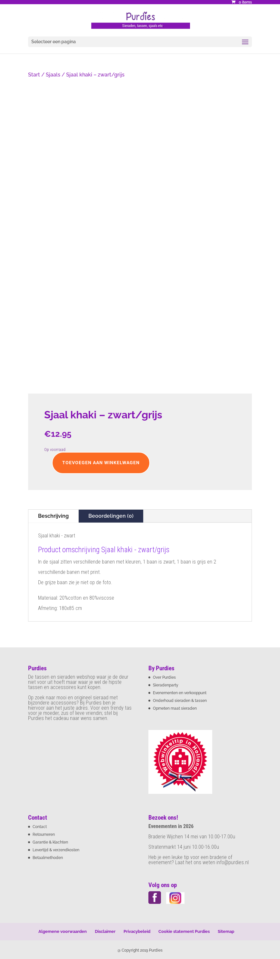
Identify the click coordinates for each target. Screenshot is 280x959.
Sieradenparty (165, 685)
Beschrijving (53, 516)
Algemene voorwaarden (62, 931)
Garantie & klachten (50, 842)
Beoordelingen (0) (111, 516)
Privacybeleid (137, 931)
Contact (40, 826)
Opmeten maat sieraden (175, 708)
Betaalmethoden (48, 857)
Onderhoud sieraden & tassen (180, 700)
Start (34, 75)
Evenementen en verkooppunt (179, 693)
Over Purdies (164, 677)
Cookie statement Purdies (184, 931)
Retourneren (44, 834)
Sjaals (53, 75)
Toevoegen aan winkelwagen (101, 462)
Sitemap (226, 931)
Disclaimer (105, 931)
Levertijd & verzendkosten (56, 850)
